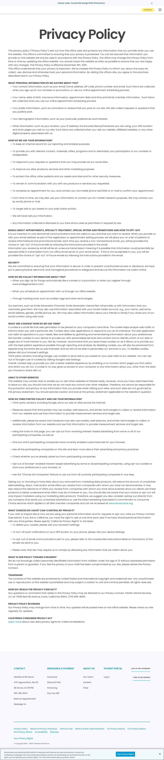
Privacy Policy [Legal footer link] (21, 729)
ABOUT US (89, 668)
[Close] (160, 754)
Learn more (15, 621)
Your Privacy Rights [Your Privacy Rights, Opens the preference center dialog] (125, 754)
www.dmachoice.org (121, 503)
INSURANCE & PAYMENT (60, 668)
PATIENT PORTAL (113, 668)
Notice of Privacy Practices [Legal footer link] (43, 729)
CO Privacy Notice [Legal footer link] (136, 729)
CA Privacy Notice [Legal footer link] (116, 729)
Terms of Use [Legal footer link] (66, 729)
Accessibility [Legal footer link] (41, 732)
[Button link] (148, 10)
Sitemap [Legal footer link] (54, 732)
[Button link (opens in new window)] (140, 669)
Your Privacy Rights (23, 738)
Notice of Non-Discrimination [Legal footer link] (89, 729)
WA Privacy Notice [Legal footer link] (23, 732)
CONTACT (19, 668)
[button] (159, 10)
